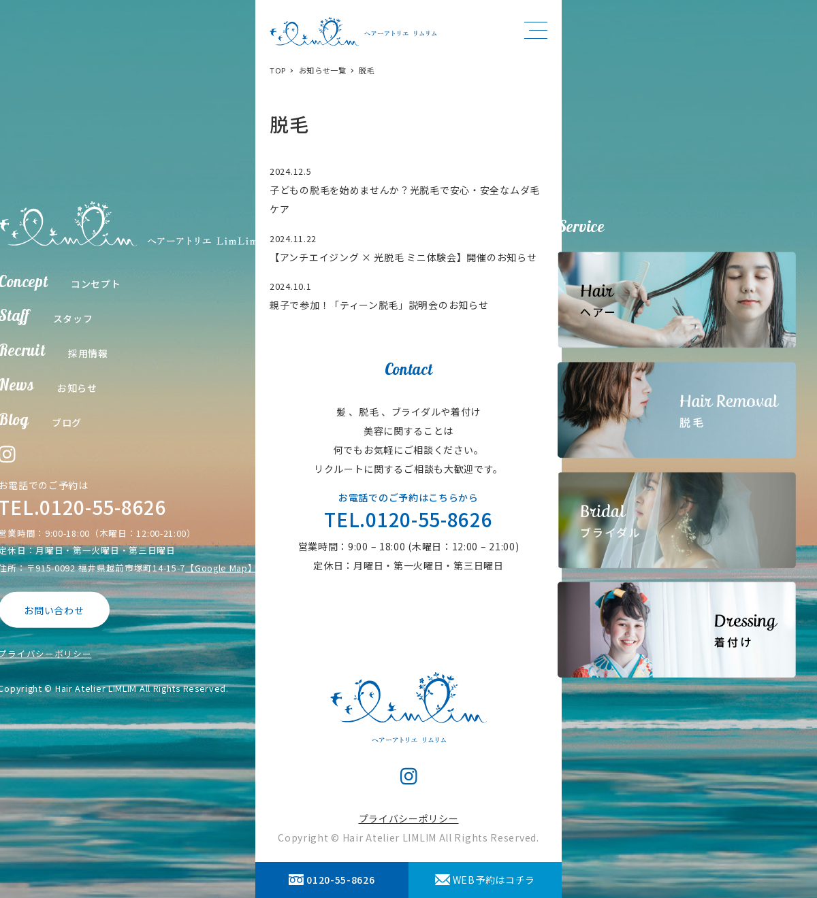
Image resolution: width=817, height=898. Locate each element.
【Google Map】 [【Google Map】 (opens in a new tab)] (221, 567)
